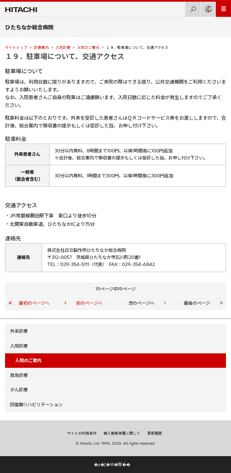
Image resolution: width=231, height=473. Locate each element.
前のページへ (89, 303)
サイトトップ (16, 47)
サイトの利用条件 (82, 433)
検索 (191, 7)
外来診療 (19, 331)
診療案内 (41, 47)
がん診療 (19, 389)
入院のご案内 (88, 47)
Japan (206, 7)
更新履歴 (154, 433)
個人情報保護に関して (121, 433)
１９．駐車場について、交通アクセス (64, 56)
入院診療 (63, 47)
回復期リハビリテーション (36, 404)
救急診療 (19, 375)
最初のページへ (34, 303)
